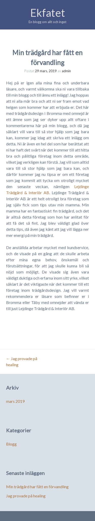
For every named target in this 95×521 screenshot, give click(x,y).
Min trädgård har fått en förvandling (37, 486)
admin (66, 71)
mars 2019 (15, 401)
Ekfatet (47, 12)
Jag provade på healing (26, 495)
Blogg (11, 443)
